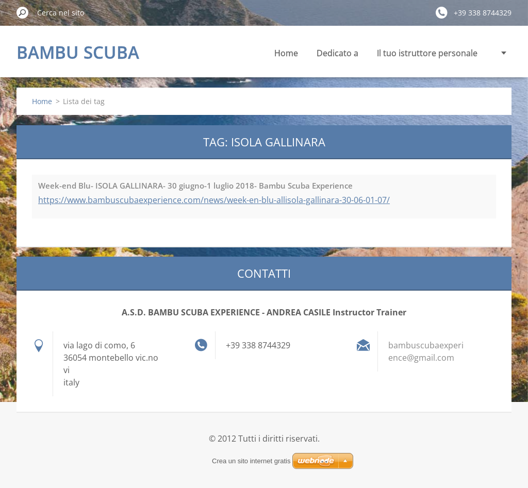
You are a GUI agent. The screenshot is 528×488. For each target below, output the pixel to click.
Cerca (22, 12)
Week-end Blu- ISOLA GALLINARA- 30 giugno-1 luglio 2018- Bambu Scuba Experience (195, 185)
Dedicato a (337, 53)
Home (286, 53)
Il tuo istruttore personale (427, 53)
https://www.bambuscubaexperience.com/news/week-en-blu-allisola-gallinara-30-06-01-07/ (214, 200)
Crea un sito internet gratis (251, 461)
